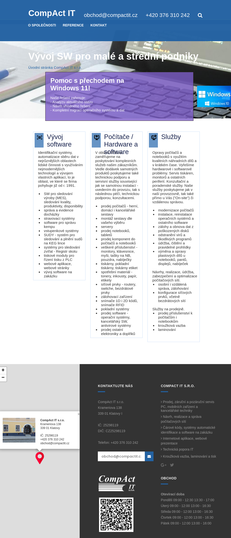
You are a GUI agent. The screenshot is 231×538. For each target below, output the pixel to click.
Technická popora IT (177, 449)
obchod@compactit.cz (111, 15)
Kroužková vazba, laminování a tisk (188, 456)
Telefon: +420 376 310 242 (118, 442)
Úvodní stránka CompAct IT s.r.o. (55, 67)
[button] (40, 458)
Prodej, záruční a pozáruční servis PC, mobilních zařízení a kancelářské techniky (187, 406)
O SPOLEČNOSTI (42, 25)
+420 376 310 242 (168, 15)
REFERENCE (73, 25)
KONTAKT (98, 25)
